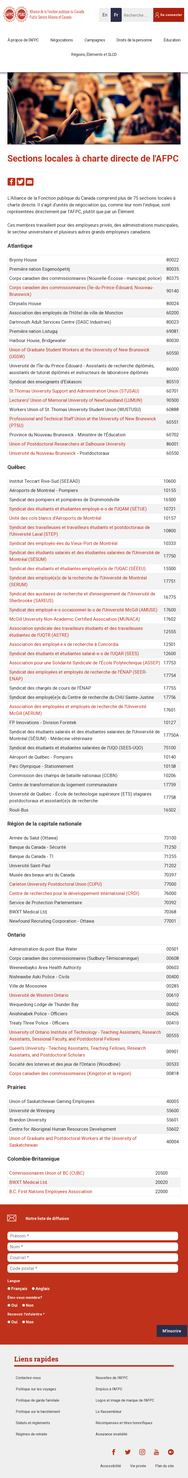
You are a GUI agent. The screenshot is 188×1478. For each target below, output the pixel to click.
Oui (12, 1305)
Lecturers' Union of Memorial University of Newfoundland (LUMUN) (75, 400)
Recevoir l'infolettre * (26, 1314)
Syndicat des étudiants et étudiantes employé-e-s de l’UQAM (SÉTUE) (78, 509)
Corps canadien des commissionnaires (47, 1073)
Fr (117, 17)
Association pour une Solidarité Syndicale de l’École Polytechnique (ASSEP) (84, 663)
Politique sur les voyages (36, 1389)
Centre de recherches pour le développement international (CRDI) (74, 893)
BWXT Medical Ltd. (28, 1182)
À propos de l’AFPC (23, 40)
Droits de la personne (134, 40)
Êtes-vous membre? (24, 1297)
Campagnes (95, 40)
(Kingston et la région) (108, 1073)
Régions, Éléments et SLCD (94, 54)
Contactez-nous (28, 1378)
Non (28, 1305)
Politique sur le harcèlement (38, 1411)
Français (17, 1288)
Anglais (41, 1288)
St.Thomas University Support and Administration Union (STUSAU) (74, 391)
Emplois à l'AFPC (109, 1389)
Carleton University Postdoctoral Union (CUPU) (55, 884)
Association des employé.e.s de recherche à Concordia (63, 644)
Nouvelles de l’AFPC (112, 1378)
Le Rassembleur (109, 1411)
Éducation (172, 40)
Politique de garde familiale (37, 1400)
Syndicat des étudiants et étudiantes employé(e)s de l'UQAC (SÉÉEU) (77, 568)
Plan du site (164, 1466)
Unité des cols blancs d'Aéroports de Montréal (55, 518)
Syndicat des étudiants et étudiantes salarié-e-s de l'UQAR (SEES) (74, 653)
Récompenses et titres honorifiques (124, 1423)
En (106, 17)
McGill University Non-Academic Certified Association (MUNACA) (74, 619)
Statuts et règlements (33, 1423)
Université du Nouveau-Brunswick (42, 453)
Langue (13, 1281)
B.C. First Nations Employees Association (50, 1191)
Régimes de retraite (31, 1434)
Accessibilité (110, 1466)
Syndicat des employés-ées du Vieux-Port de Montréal (63, 543)
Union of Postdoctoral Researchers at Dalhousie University (67, 444)
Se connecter (171, 15)
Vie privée (138, 1466)
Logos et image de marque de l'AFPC (125, 1400)
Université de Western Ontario (39, 995)
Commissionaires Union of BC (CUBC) (46, 1173)
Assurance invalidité (111, 1434)
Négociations (61, 40)
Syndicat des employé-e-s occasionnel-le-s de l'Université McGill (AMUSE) (83, 610)
